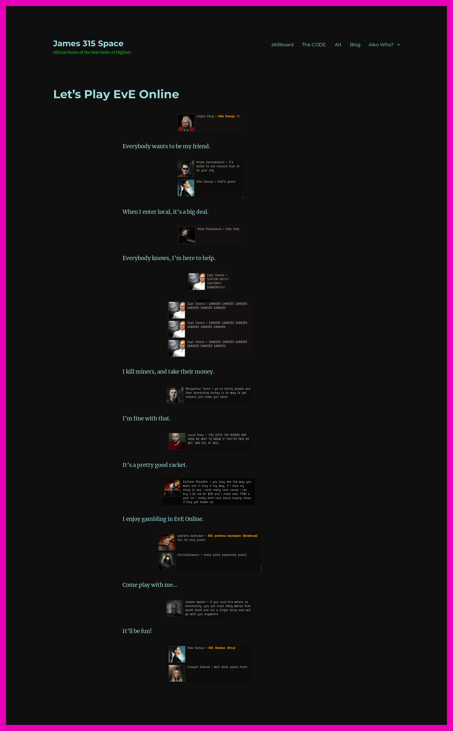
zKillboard (282, 44)
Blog (355, 44)
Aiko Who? (381, 44)
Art (338, 44)
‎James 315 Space (88, 43)
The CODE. (314, 44)
